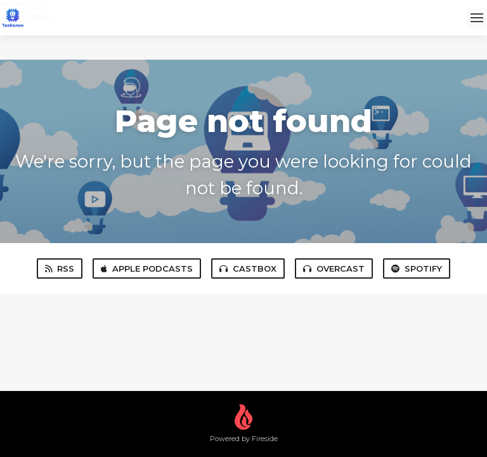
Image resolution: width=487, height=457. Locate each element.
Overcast (334, 268)
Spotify (416, 268)
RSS (59, 268)
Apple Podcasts (147, 268)
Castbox (247, 268)
